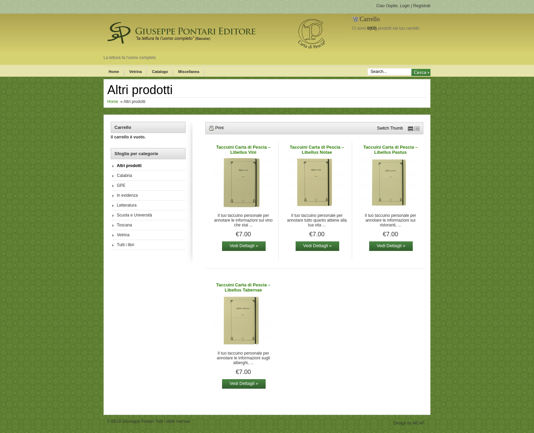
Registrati (421, 5)
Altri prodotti (129, 165)
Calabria (124, 175)
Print (219, 127)
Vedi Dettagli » (244, 245)
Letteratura (127, 205)
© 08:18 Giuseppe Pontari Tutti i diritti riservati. (149, 421)
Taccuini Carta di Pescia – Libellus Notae (317, 150)
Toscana (124, 225)
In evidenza (127, 195)
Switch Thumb (390, 128)
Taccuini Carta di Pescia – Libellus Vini (243, 150)
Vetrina (135, 72)
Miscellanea (188, 72)
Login (405, 5)
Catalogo (160, 72)
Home (114, 72)
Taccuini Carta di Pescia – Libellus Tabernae (243, 287)
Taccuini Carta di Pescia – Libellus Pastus (390, 150)
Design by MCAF (408, 423)
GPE (121, 185)
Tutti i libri (125, 244)
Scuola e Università (134, 215)
